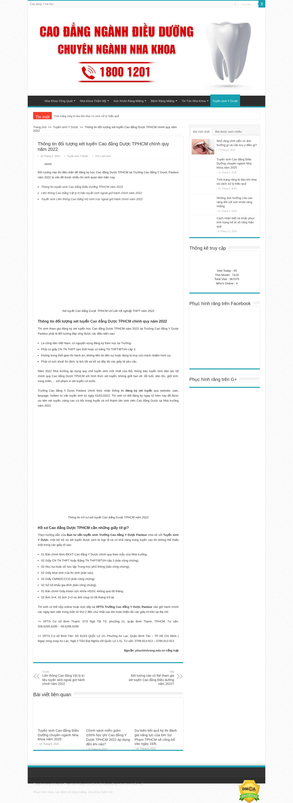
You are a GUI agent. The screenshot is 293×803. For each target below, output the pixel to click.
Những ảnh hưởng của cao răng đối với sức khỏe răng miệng (234, 202)
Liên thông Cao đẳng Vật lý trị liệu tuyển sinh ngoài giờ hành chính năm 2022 (91, 193)
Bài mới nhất (201, 131)
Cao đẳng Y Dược (128, 607)
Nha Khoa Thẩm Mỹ (93, 101)
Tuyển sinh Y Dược (225, 101)
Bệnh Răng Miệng (162, 101)
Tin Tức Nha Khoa (194, 101)
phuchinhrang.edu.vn (150, 650)
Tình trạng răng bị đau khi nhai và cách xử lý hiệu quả (86, 116)
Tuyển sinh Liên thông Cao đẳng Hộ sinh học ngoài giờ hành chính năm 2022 (92, 199)
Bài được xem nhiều (228, 131)
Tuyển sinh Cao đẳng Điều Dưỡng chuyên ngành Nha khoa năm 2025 (58, 734)
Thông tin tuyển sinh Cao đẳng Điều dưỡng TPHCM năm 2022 (82, 187)
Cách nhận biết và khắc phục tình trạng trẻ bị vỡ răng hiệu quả (236, 222)
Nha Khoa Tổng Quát (59, 101)
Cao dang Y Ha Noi (41, 4)
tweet (48, 164)
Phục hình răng (74, 784)
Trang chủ (36, 100)
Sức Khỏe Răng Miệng (128, 101)
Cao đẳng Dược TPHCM (110, 321)
